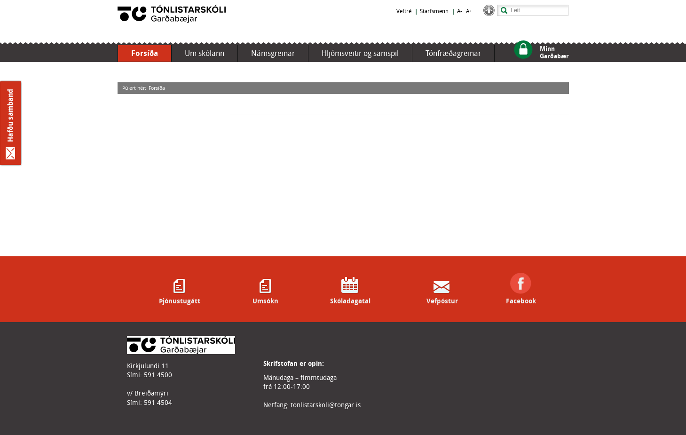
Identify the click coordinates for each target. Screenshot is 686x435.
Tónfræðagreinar (453, 53)
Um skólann (204, 53)
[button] (489, 14)
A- (459, 11)
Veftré (403, 11)
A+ (469, 11)
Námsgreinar (273, 53)
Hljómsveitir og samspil (360, 53)
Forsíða (144, 53)
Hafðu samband (11, 123)
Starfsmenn (434, 11)
